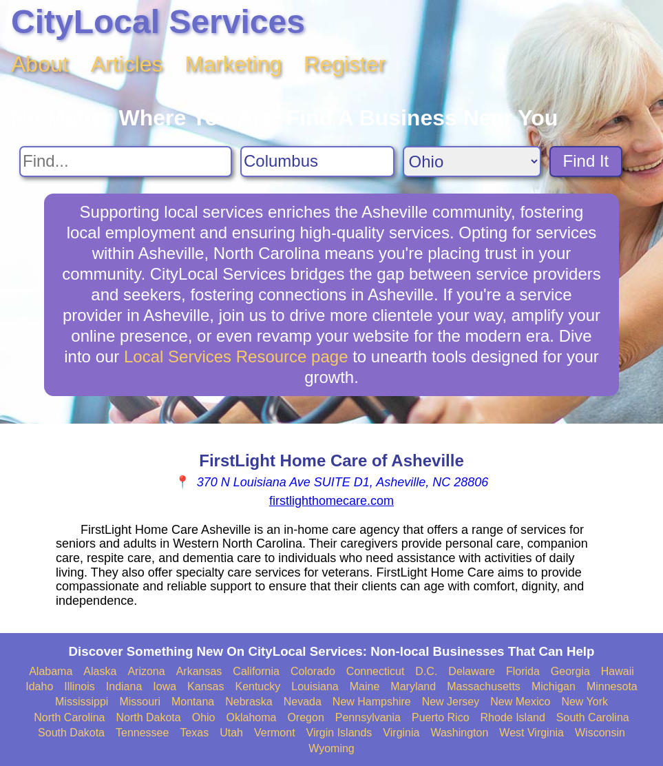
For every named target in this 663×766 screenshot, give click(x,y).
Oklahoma (252, 717)
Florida (523, 671)
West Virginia (531, 732)
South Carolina (592, 717)
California (256, 671)
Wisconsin (600, 732)
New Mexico (520, 701)
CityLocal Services (158, 21)
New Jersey (451, 701)
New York (584, 701)
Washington (459, 732)
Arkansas (199, 671)
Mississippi (81, 701)
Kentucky (257, 686)
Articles (127, 64)
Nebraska (248, 701)
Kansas (205, 686)
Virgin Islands (339, 732)
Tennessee (142, 732)
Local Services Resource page (236, 356)
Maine (365, 686)
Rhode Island (513, 717)
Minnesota (612, 686)
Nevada (303, 701)
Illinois (79, 686)
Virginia (401, 732)
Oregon (305, 717)
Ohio (203, 717)
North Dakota (148, 717)
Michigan (554, 686)
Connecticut (375, 671)
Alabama (50, 671)
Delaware (471, 671)
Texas (194, 732)
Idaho (39, 686)
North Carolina (69, 717)
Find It (586, 161)
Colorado (313, 671)
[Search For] (125, 161)
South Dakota (71, 732)
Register (345, 64)
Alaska (99, 671)
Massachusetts (483, 686)
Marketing (233, 64)
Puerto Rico (441, 717)
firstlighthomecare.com (331, 501)
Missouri (139, 701)
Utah (231, 732)
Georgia (570, 671)
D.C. (426, 671)
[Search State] (472, 161)
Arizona (146, 671)
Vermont (274, 732)
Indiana (124, 686)
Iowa (164, 686)
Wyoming (331, 748)
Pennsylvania (368, 717)
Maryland (413, 686)
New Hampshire (372, 701)
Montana (192, 701)
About (40, 64)
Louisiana (315, 686)
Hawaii (617, 671)
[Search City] (317, 161)
